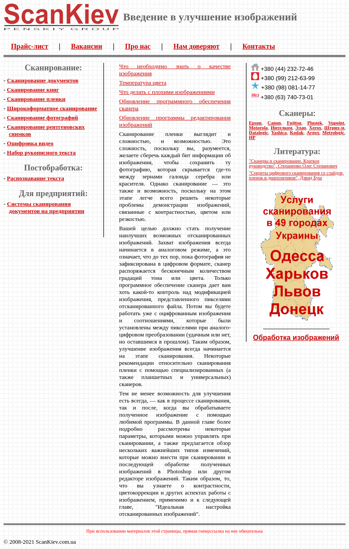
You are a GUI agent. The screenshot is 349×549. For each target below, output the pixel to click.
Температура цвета (143, 82)
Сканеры (296, 113)
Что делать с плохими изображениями (167, 92)
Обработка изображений (296, 337)
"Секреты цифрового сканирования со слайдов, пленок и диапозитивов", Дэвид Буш (296, 175)
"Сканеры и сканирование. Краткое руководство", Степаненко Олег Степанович (293, 163)
